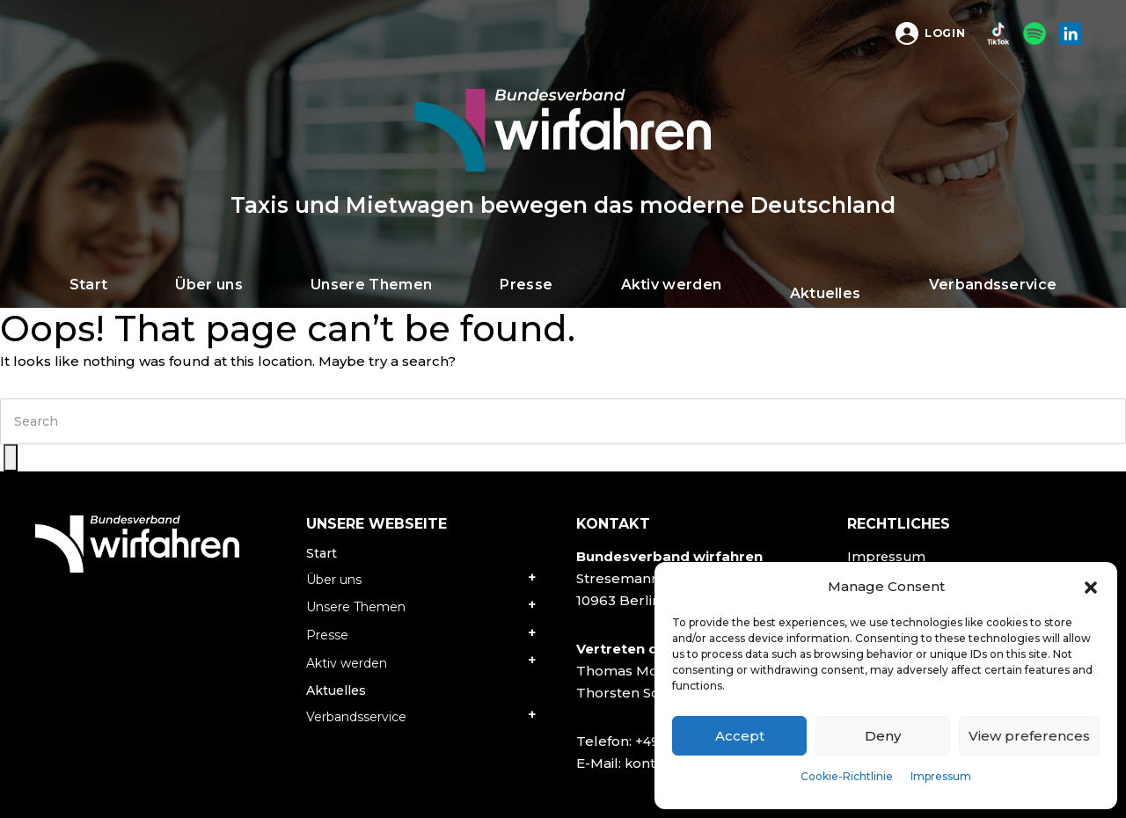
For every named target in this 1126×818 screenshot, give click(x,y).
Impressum (940, 776)
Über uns (334, 580)
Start (321, 553)
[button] (1091, 586)
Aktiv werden (346, 663)
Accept (739, 735)
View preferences (1029, 735)
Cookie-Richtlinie (847, 776)
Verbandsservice (356, 717)
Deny (883, 735)
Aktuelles (336, 690)
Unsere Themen (356, 607)
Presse (327, 635)
